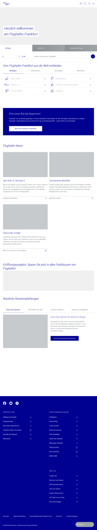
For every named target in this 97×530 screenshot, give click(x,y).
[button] (25, 128)
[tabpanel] (48, 88)
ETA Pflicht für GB (35, 309)
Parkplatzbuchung (76, 48)
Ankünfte (40, 48)
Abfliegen (13, 70)
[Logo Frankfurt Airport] (6, 3)
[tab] (13, 71)
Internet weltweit (56, 309)
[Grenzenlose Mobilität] (71, 176)
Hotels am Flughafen (80, 309)
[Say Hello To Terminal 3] (25, 176)
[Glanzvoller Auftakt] (25, 228)
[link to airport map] (80, 4)
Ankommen (35, 70)
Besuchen (81, 70)
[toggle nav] (93, 3)
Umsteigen (58, 70)
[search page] (85, 4)
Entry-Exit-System (13, 309)
